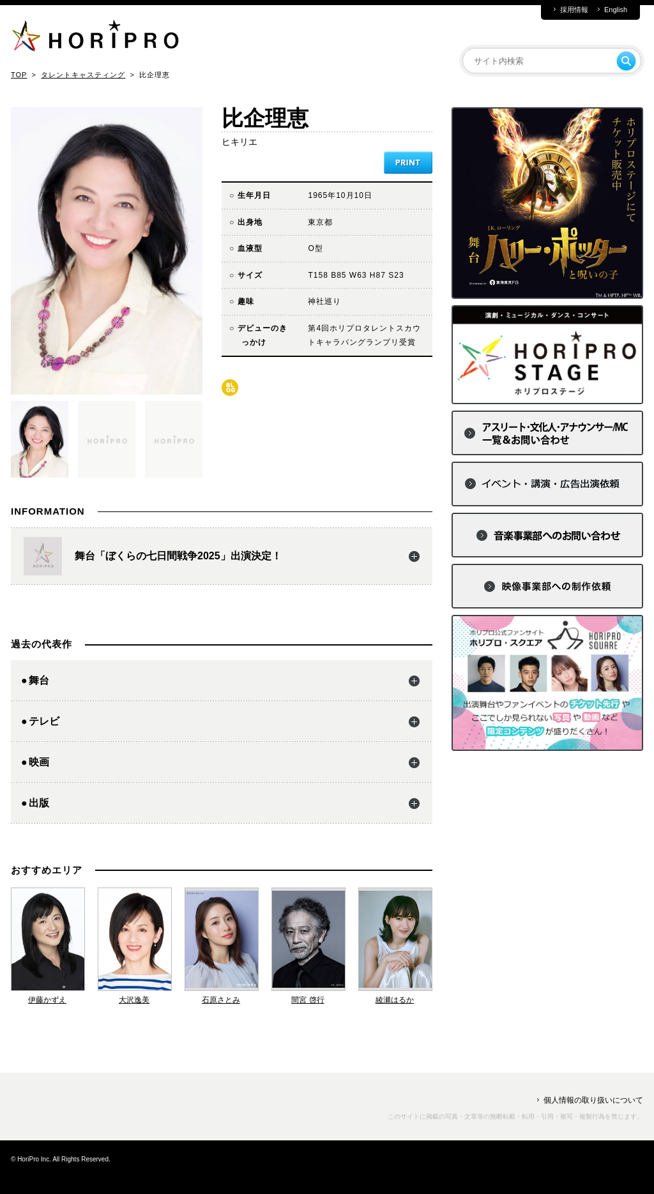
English (615, 9)
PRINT (408, 162)
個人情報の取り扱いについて (593, 1100)
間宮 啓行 (307, 999)
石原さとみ (221, 999)
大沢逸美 (134, 999)
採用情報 (574, 9)
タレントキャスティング (83, 75)
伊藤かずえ (47, 999)
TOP (19, 75)
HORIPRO (95, 38)
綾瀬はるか (395, 999)
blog (230, 387)
